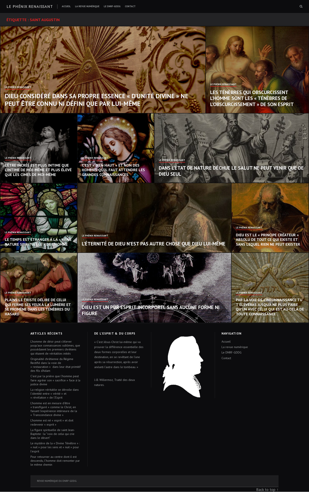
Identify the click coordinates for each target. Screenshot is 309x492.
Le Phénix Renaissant (18, 87)
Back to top (265, 489)
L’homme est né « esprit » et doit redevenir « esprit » (51, 422)
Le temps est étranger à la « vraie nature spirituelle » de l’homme (38, 242)
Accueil (66, 6)
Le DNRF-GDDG (112, 6)
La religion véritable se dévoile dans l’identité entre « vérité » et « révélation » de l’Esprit (54, 393)
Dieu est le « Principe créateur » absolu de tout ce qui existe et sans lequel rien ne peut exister (268, 239)
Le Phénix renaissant (30, 6)
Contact (130, 6)
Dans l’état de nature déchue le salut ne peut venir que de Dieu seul (231, 171)
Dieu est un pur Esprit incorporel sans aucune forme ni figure (151, 310)
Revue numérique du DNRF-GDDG (57, 480)
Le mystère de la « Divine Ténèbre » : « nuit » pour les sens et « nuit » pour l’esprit (55, 447)
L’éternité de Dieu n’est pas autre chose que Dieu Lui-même (153, 243)
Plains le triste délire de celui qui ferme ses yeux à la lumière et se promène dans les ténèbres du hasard (38, 306)
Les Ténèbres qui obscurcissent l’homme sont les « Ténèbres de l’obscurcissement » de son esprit (252, 98)
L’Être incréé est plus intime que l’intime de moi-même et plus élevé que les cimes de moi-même (38, 170)
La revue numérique (87, 6)
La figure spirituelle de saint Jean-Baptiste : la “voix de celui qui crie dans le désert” (52, 434)
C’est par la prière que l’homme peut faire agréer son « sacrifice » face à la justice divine (55, 380)
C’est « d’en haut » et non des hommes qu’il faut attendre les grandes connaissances (113, 170)
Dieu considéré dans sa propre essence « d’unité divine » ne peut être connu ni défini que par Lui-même (96, 100)
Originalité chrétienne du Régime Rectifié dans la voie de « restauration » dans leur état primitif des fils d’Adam (55, 365)
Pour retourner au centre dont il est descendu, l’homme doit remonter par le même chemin (55, 461)
